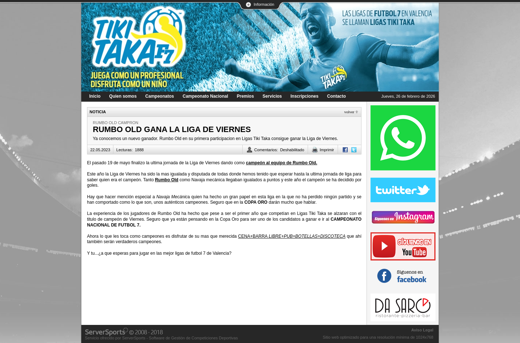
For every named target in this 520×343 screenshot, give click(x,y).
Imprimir (327, 150)
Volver (349, 112)
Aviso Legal (422, 330)
